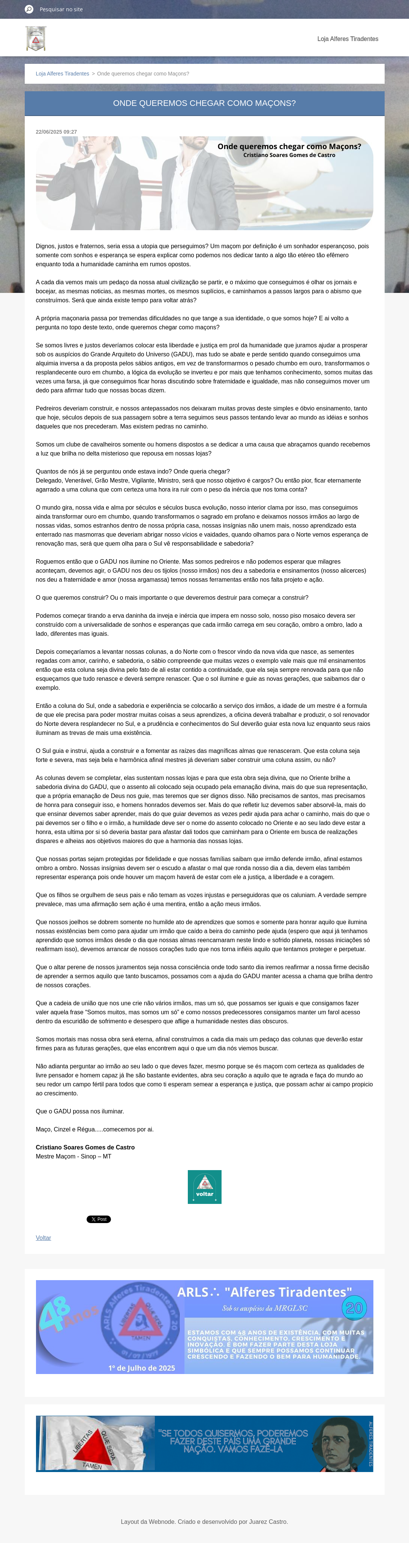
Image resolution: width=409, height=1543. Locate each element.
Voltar (43, 1238)
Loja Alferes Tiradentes (348, 39)
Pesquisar (29, 9)
